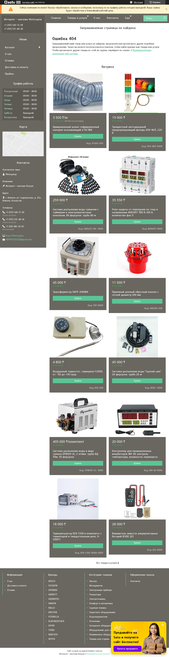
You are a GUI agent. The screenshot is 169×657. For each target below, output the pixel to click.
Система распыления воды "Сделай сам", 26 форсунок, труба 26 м (136, 373)
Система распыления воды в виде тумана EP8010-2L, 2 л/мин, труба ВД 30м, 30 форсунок (75, 454)
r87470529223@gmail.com (19, 239)
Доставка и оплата (16, 67)
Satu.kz (98, 651)
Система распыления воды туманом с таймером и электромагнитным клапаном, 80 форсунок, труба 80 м (76, 212)
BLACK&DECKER (56, 621)
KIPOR (51, 625)
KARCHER (53, 634)
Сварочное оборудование (102, 612)
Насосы (93, 581)
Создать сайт (28, 2)
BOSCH (51, 581)
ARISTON (52, 612)
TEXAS (51, 630)
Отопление (94, 621)
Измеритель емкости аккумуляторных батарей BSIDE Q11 (135, 535)
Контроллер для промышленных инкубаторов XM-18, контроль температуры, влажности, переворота (135, 454)
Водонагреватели (98, 616)
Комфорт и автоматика (101, 603)
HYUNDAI (52, 590)
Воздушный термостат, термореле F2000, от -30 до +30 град (78, 373)
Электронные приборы (100, 590)
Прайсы (9, 73)
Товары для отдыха (99, 639)
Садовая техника (97, 607)
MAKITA (52, 603)
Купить (78, 136)
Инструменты (95, 585)
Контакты (112, 18)
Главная (56, 18)
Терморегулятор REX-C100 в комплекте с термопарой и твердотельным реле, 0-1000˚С (77, 536)
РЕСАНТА (52, 585)
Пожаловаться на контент (98, 654)
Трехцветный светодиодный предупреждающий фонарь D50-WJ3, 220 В (137, 129)
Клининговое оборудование (103, 634)
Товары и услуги (77, 18)
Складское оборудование (102, 625)
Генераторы (95, 594)
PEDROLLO (53, 616)
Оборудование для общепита (104, 630)
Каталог (10, 47)
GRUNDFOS (53, 599)
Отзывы (9, 60)
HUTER (51, 639)
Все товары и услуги (106, 562)
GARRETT (52, 594)
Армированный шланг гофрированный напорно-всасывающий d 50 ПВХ (76, 128)
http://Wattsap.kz (15, 235)
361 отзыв (138, 2)
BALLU (51, 607)
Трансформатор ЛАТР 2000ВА (70, 291)
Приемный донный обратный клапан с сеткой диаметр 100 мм (135, 293)
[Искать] (164, 18)
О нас (97, 18)
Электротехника (97, 599)
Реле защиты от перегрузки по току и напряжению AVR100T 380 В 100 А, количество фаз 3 (135, 212)
